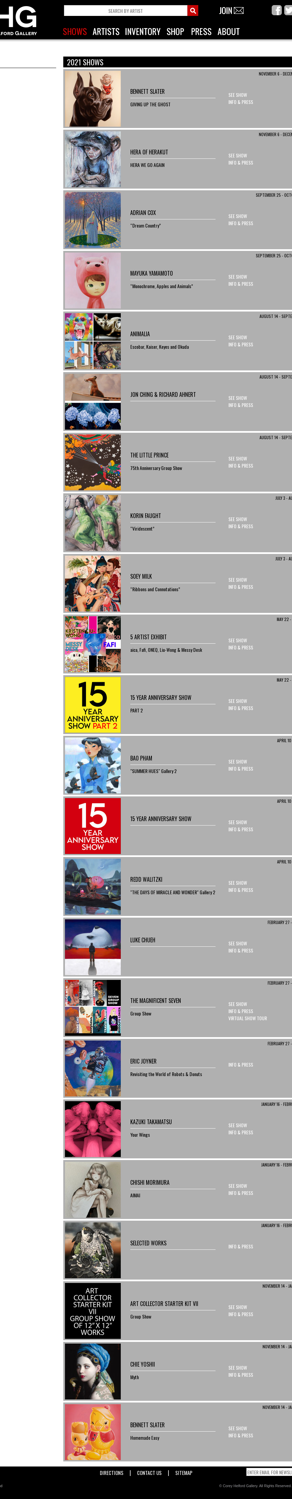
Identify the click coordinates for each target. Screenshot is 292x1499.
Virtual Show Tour (247, 1018)
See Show (237, 94)
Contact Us (149, 1471)
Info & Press (240, 101)
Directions (111, 1471)
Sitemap (184, 1471)
